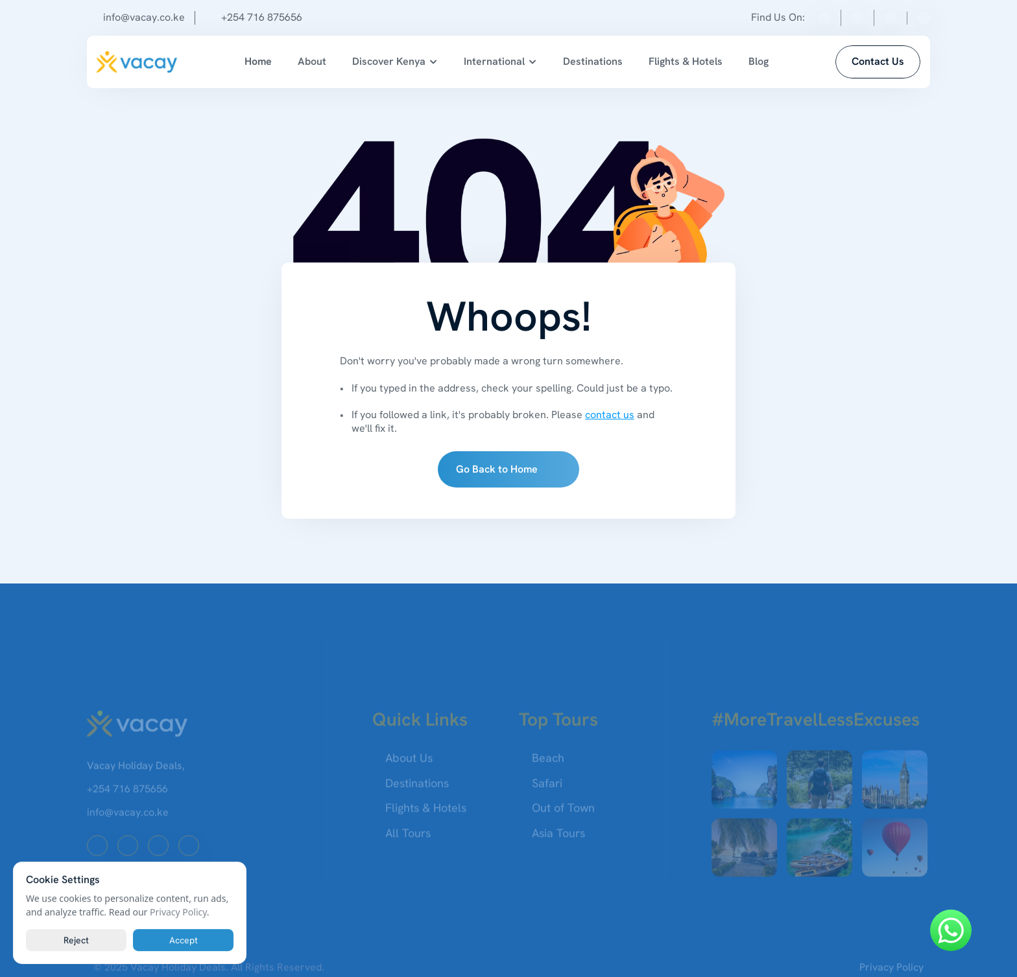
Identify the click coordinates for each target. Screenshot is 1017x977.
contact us (609, 414)
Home (258, 61)
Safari (547, 789)
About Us (409, 764)
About (312, 61)
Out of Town (563, 813)
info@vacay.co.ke (144, 17)
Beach (548, 764)
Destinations (593, 61)
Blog (758, 61)
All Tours (408, 838)
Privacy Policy (178, 912)
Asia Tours (558, 838)
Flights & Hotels (686, 61)
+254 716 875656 (261, 17)
